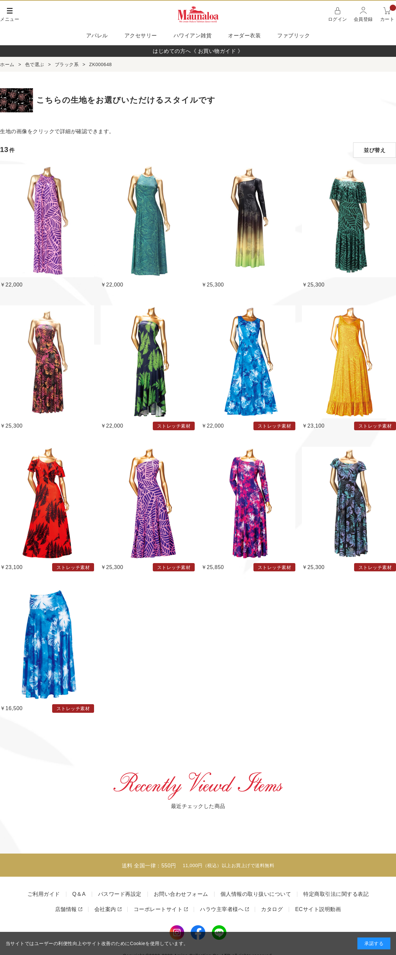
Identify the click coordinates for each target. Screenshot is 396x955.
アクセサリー (140, 35)
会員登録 (363, 19)
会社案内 (105, 909)
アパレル (97, 35)
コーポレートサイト (158, 909)
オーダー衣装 (244, 35)
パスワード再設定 (120, 894)
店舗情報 (66, 909)
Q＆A (79, 894)
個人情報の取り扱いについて (255, 894)
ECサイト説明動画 (318, 909)
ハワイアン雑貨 (193, 35)
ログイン (337, 19)
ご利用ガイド (43, 894)
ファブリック (293, 35)
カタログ (272, 909)
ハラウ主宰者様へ (222, 909)
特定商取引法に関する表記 (336, 894)
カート (388, 14)
